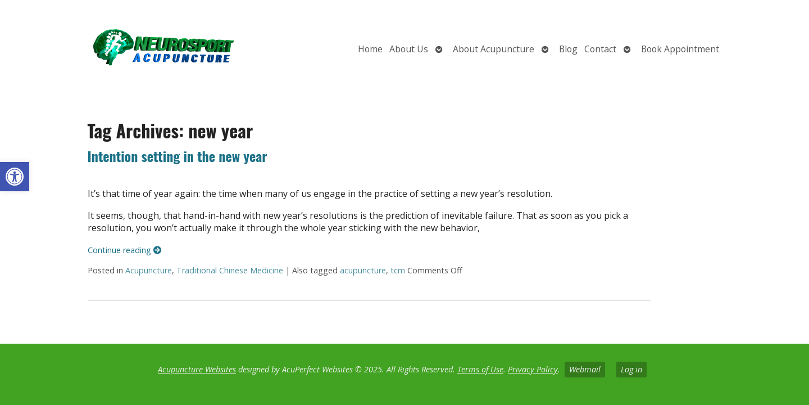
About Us (408, 49)
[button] (14, 176)
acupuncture (363, 270)
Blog (568, 49)
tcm (397, 270)
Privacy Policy (533, 369)
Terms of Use (480, 369)
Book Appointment (680, 49)
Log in (631, 369)
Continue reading (124, 250)
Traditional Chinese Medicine (229, 270)
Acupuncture (148, 270)
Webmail (585, 369)
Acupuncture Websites (197, 369)
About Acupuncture (493, 49)
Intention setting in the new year (177, 156)
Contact (600, 49)
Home (370, 49)
